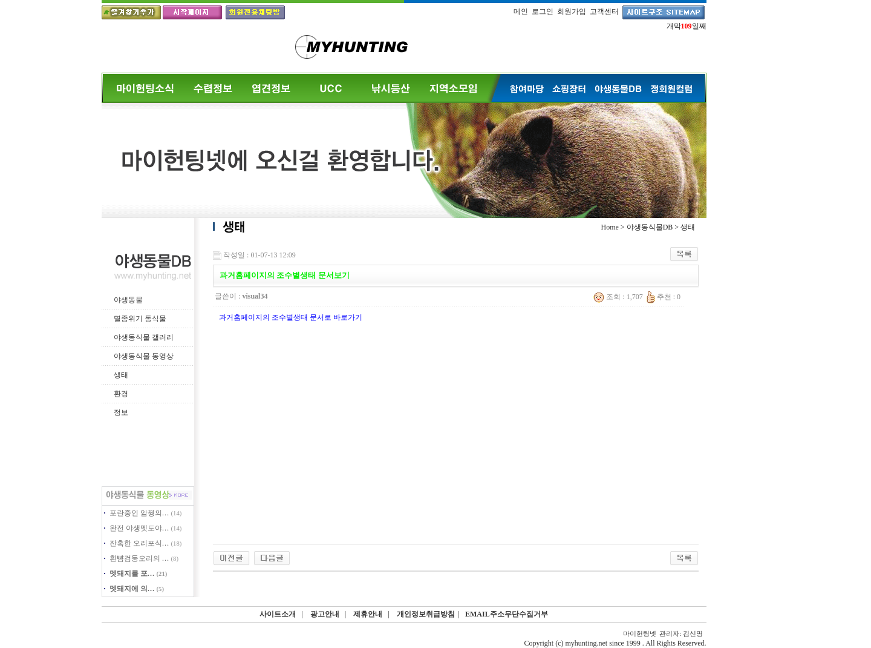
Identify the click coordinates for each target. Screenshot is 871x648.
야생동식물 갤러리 (144, 337)
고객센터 (604, 11)
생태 (121, 375)
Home (610, 227)
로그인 (542, 11)
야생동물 (128, 300)
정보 (121, 412)
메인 (521, 11)
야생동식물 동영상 (144, 356)
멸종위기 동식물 (140, 318)
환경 (121, 393)
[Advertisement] (449, 426)
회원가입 (571, 11)
